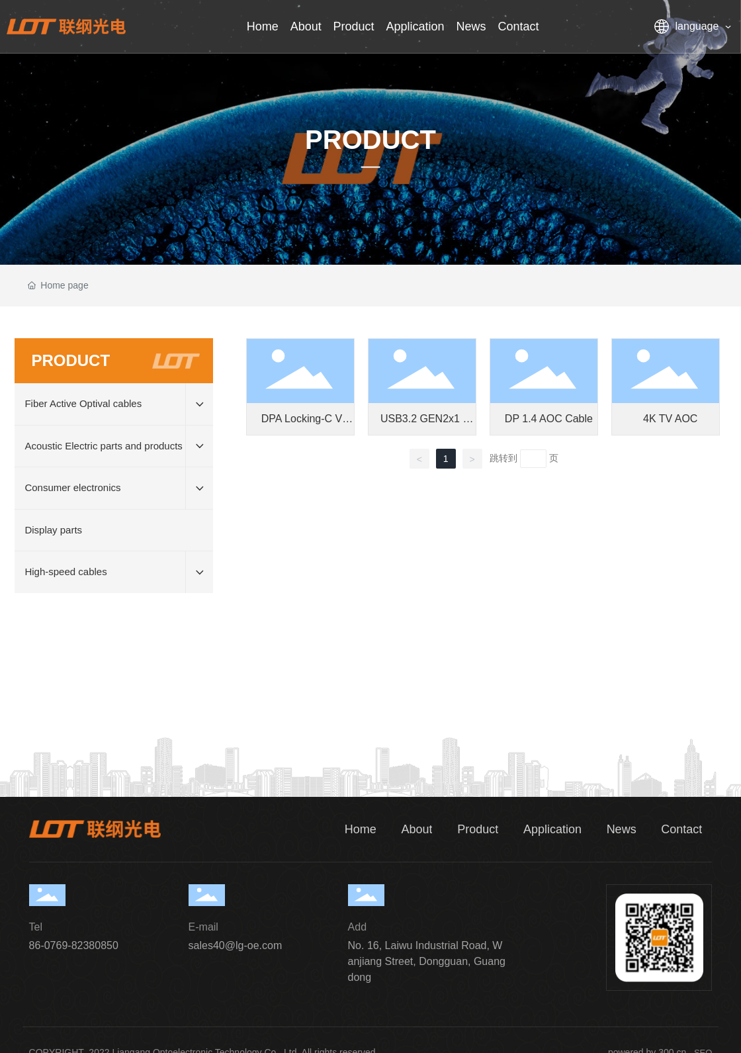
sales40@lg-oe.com (236, 945)
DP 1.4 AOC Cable (549, 418)
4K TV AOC (670, 418)
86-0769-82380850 (73, 945)
